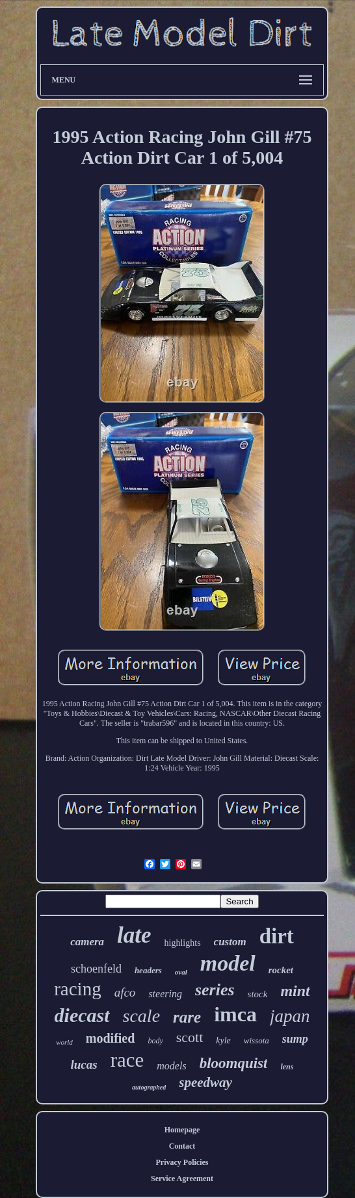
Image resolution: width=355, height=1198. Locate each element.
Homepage (182, 1129)
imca (235, 1014)
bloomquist (234, 1063)
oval (181, 972)
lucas (84, 1064)
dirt (276, 936)
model (228, 963)
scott (190, 1037)
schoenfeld (96, 968)
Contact (182, 1146)
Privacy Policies (182, 1162)
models (171, 1065)
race (127, 1060)
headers (148, 970)
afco (125, 992)
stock (258, 994)
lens (286, 1066)
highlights (182, 943)
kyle (223, 1040)
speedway (205, 1082)
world (64, 1042)
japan (290, 1016)
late (134, 935)
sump (295, 1038)
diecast (82, 1015)
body (155, 1040)
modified (110, 1038)
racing (77, 988)
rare (187, 1017)
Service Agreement (182, 1178)
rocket (281, 970)
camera (87, 942)
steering (165, 993)
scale (142, 1016)
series (215, 989)
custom (230, 942)
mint (294, 990)
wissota (256, 1040)
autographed (149, 1087)
